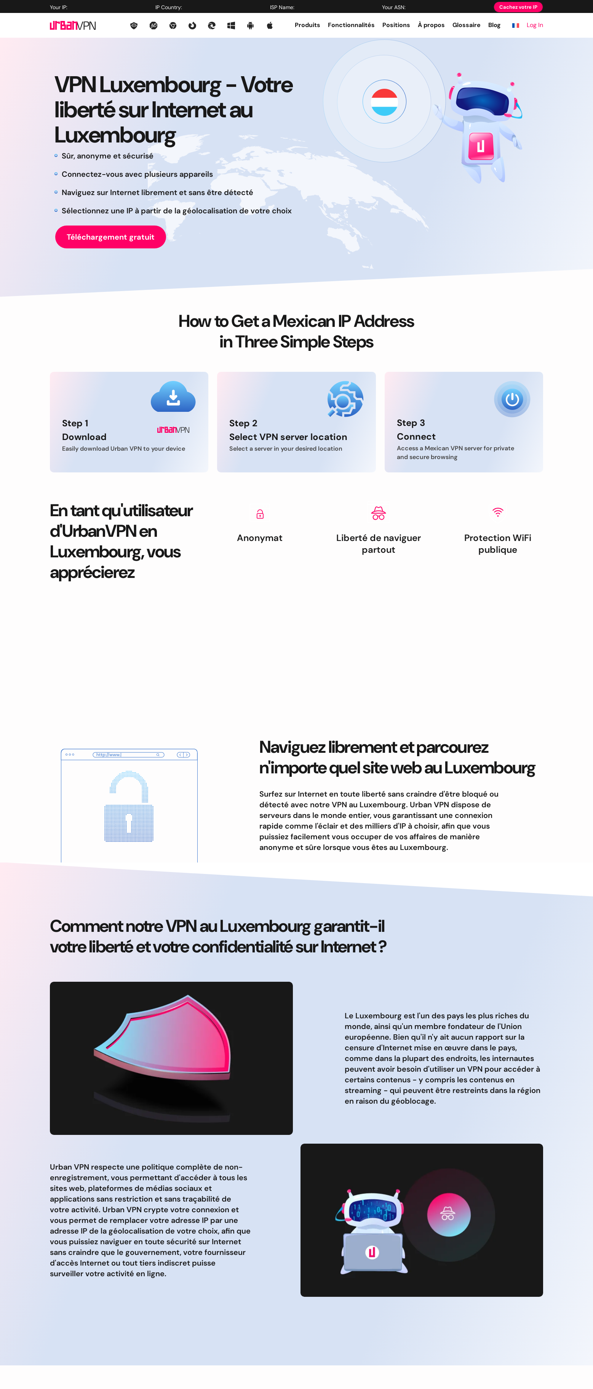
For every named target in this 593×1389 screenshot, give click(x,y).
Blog (494, 25)
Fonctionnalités (351, 25)
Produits (307, 25)
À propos (431, 25)
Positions (396, 25)
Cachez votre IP (518, 7)
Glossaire (466, 25)
